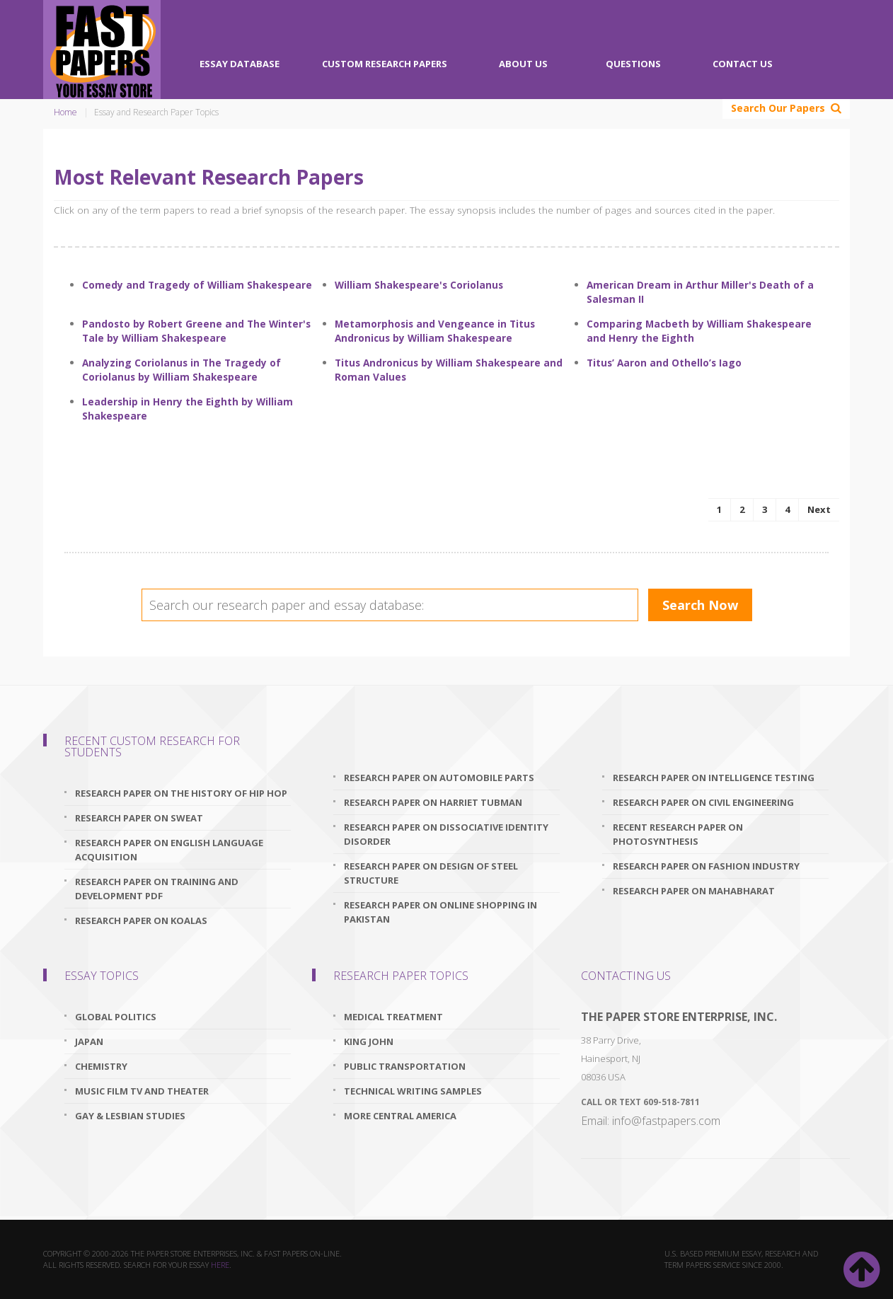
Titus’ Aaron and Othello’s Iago (664, 362)
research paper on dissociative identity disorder (446, 834)
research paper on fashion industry (706, 866)
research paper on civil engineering (703, 802)
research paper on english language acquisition (169, 849)
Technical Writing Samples (413, 1091)
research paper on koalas (141, 920)
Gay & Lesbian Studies (130, 1115)
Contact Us (743, 63)
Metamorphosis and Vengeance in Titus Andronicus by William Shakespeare (435, 331)
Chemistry (101, 1066)
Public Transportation (405, 1066)
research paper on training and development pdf (156, 888)
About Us (523, 63)
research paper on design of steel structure (431, 873)
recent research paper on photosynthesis (678, 834)
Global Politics (115, 1016)
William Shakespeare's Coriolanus (419, 284)
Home (65, 112)
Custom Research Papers (384, 63)
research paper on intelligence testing (713, 777)
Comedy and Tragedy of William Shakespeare (197, 284)
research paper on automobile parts (439, 777)
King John (368, 1041)
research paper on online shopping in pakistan (440, 912)
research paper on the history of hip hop (181, 793)
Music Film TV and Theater (142, 1091)
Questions (633, 63)
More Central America (400, 1115)
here (220, 1264)
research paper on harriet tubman (433, 802)
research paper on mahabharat (694, 890)
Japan (89, 1041)
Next (819, 509)
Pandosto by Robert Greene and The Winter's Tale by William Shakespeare (196, 331)
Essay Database (240, 63)
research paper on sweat (139, 818)
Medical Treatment (393, 1016)
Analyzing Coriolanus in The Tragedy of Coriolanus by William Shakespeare (181, 369)
